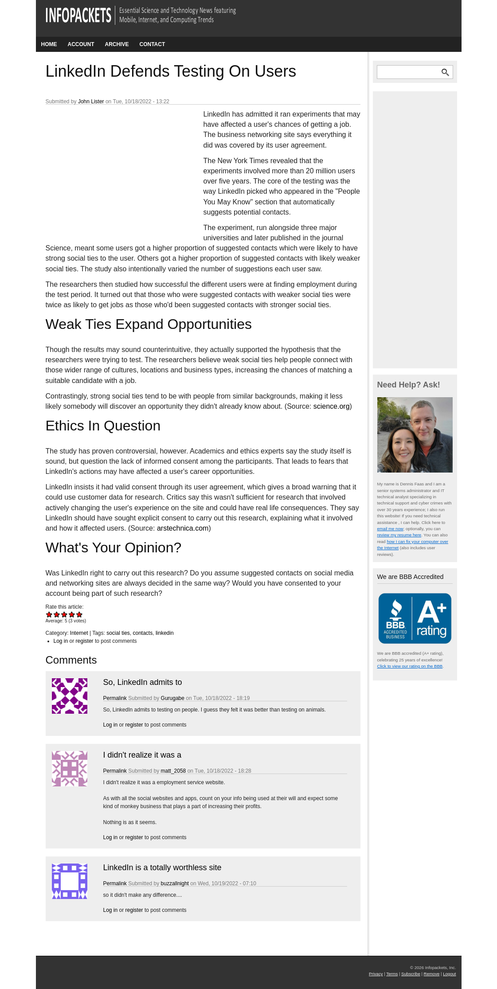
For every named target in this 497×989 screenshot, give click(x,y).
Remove (432, 973)
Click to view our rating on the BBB (410, 666)
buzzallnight (175, 883)
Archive (117, 44)
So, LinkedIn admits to (142, 682)
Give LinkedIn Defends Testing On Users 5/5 (79, 614)
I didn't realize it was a (142, 755)
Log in (61, 641)
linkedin (165, 633)
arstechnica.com (183, 528)
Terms (392, 973)
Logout (449, 973)
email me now (390, 528)
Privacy (376, 973)
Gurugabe (172, 698)
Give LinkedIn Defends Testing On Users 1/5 (49, 614)
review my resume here (399, 534)
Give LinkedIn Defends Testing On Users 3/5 (64, 614)
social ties (118, 633)
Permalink (115, 698)
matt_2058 (173, 771)
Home (49, 44)
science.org (331, 406)
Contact (152, 44)
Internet (79, 633)
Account (81, 44)
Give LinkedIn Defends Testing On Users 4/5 (72, 614)
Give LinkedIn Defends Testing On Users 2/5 (57, 614)
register (85, 641)
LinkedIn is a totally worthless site (162, 867)
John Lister (91, 101)
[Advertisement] (112, 168)
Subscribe (410, 973)
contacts (143, 633)
